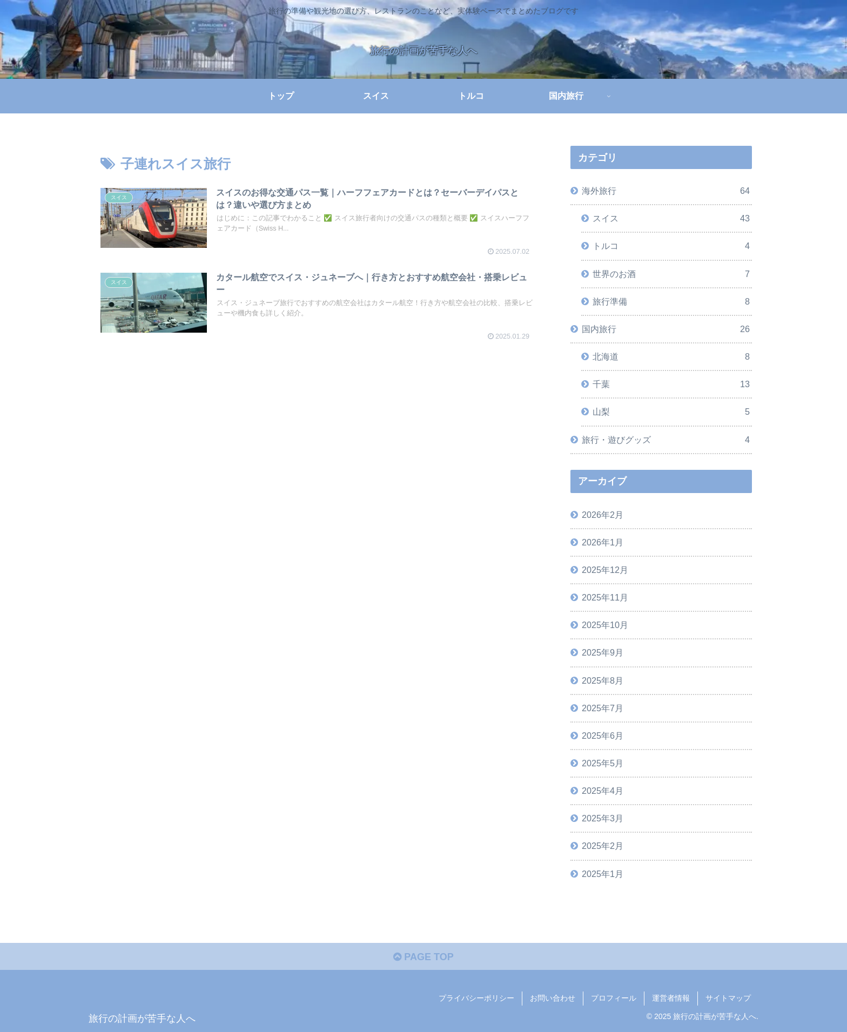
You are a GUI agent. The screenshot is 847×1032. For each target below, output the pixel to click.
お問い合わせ (552, 998)
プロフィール (613, 998)
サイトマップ (728, 998)
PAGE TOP (423, 957)
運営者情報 (671, 998)
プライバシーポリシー (476, 998)
